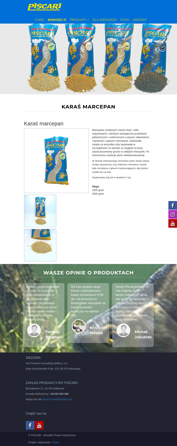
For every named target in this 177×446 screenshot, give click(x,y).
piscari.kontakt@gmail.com (57, 399)
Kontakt (140, 20)
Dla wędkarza (105, 20)
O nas (39, 20)
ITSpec (55, 442)
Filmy (125, 20)
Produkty (79, 20)
